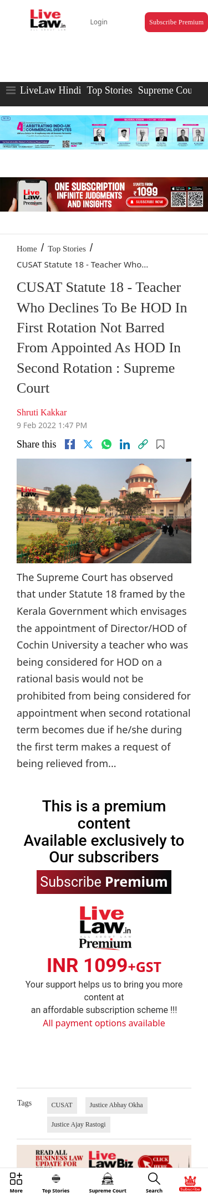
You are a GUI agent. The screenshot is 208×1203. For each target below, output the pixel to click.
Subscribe (104, 881)
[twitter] (88, 444)
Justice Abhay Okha (116, 1105)
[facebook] (70, 444)
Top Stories (109, 90)
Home (27, 248)
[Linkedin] (125, 444)
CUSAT (62, 1105)
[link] (143, 444)
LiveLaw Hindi (50, 90)
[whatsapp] (106, 444)
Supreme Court (168, 90)
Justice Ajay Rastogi (79, 1124)
